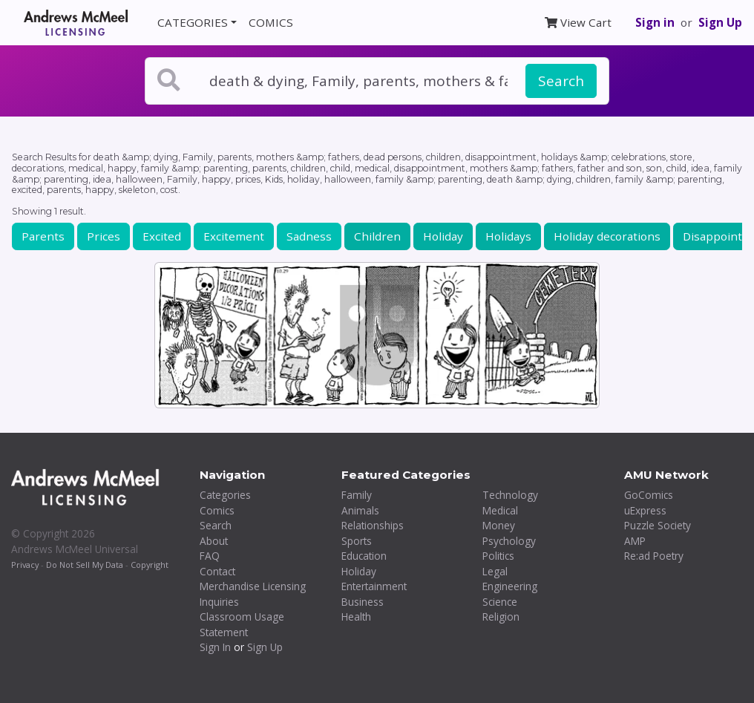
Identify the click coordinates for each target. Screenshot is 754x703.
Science (499, 602)
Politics (498, 556)
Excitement (233, 236)
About (214, 541)
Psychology (509, 541)
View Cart (578, 22)
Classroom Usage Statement (242, 624)
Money (498, 525)
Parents (43, 236)
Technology (510, 495)
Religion (500, 616)
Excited (161, 236)
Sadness (309, 236)
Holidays (508, 236)
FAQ (210, 556)
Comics (217, 510)
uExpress (645, 510)
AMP (635, 541)
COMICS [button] (271, 22)
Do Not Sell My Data (84, 564)
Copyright (149, 564)
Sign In (215, 647)
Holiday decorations (607, 236)
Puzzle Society (657, 525)
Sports (356, 541)
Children (377, 236)
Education (364, 556)
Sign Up (720, 22)
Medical (500, 510)
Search (561, 81)
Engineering (509, 586)
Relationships (372, 525)
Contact (217, 571)
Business (362, 602)
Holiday (443, 236)
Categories (225, 495)
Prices (103, 236)
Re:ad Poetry (653, 556)
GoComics (648, 495)
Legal (495, 571)
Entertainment (374, 586)
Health (356, 616)
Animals (360, 510)
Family (356, 495)
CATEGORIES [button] (192, 22)
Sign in (655, 22)
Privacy (25, 564)
